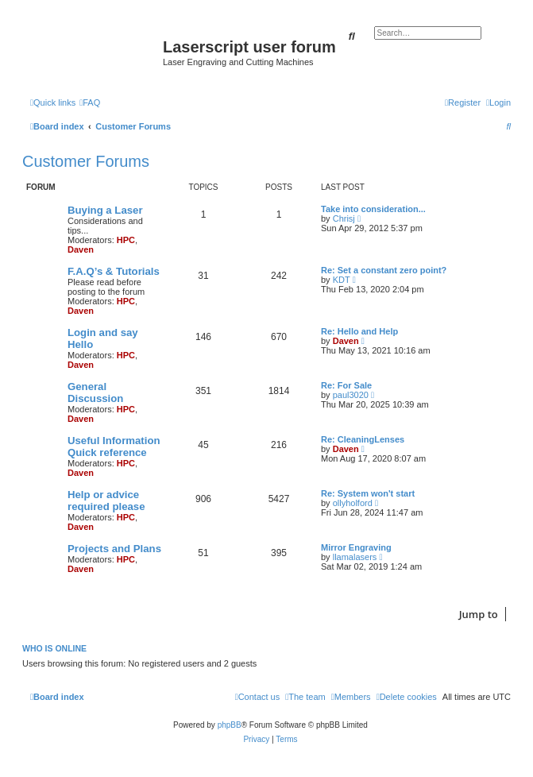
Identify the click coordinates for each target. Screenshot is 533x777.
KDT (341, 279)
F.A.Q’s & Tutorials (114, 271)
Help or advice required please (106, 500)
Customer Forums (85, 161)
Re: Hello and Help (359, 331)
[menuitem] (89, 102)
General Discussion (95, 392)
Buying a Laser (105, 210)
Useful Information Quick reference (114, 446)
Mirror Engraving (356, 547)
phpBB (229, 725)
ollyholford (353, 503)
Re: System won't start (368, 493)
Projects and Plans (114, 549)
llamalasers (355, 557)
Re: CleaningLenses (362, 439)
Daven (81, 249)
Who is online (54, 648)
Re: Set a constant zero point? (383, 270)
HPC (126, 240)
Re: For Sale (346, 385)
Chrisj (344, 218)
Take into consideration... (373, 209)
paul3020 (351, 395)
